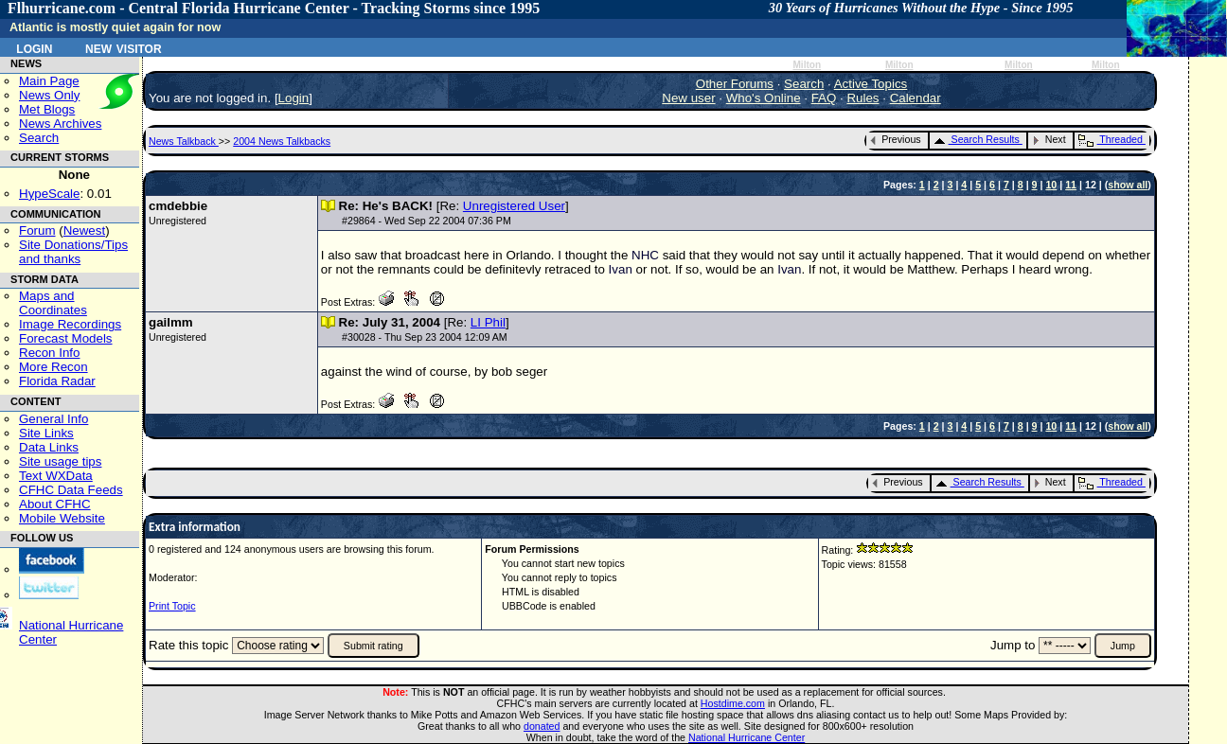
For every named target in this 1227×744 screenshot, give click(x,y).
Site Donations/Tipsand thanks (73, 252)
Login (34, 47)
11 (1070, 184)
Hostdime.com (733, 703)
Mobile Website (62, 518)
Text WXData (56, 476)
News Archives (60, 123)
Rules (862, 98)
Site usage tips (60, 461)
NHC (645, 255)
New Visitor (123, 47)
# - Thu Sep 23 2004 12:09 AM (424, 337)
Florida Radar (57, 381)
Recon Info (49, 352)
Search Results (976, 139)
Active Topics (871, 84)
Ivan (620, 269)
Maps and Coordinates (53, 303)
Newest (84, 230)
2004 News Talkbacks (281, 141)
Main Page (49, 81)
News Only (49, 95)
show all (1127, 184)
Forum (37, 230)
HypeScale (49, 193)
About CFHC (55, 504)
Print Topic (172, 605)
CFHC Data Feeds (71, 490)
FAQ (824, 98)
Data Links (49, 447)
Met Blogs (47, 109)
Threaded (1111, 139)
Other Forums (735, 84)
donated (542, 726)
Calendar (915, 98)
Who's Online (763, 98)
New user (688, 98)
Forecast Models (66, 338)
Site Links (46, 433)
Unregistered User (514, 206)
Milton (806, 65)
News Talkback (184, 141)
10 (1051, 184)
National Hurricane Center (746, 737)
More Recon (53, 367)
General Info (53, 419)
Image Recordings (70, 324)
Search (39, 138)
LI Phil (488, 322)
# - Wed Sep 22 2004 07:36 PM (426, 220)
